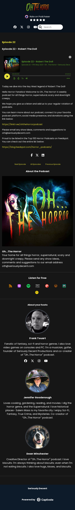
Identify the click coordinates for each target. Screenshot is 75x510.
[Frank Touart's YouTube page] (47, 361)
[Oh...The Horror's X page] (20, 27)
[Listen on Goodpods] (37, 292)
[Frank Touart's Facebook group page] (27, 361)
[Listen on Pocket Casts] (47, 286)
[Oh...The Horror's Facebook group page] (14, 27)
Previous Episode (53, 164)
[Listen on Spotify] (28, 286)
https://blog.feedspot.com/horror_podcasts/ (27, 147)
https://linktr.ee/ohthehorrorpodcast (22, 124)
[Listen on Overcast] (55, 286)
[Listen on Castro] (64, 286)
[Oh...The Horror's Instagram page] (27, 27)
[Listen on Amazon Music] (37, 286)
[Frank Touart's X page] (34, 361)
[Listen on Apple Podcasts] (19, 286)
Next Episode (20, 164)
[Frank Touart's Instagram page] (41, 361)
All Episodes (35, 164)
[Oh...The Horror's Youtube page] (33, 27)
